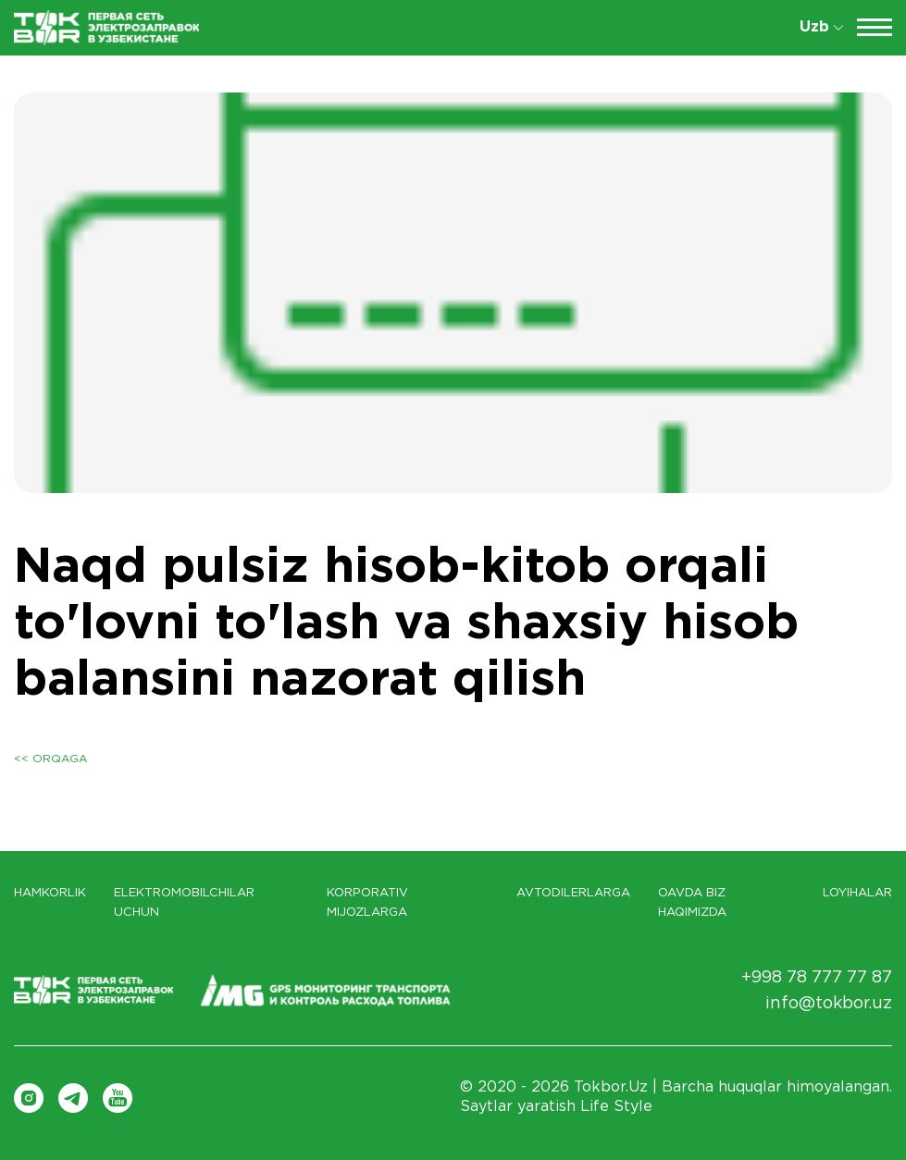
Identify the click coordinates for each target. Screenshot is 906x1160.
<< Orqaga (50, 759)
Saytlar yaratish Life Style (556, 1107)
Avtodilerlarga (573, 893)
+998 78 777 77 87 (816, 977)
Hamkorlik (50, 893)
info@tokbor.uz (828, 1003)
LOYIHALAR (857, 893)
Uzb (821, 27)
